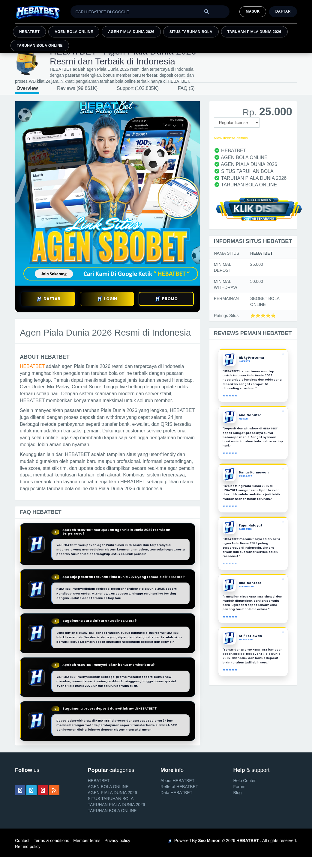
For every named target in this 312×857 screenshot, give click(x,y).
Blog (237, 792)
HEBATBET (29, 32)
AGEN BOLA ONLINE (74, 32)
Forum (239, 786)
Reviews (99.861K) (77, 88)
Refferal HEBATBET (179, 786)
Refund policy (27, 846)
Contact (22, 840)
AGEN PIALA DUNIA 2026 (131, 32)
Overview (27, 88)
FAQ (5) (186, 88)
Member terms (86, 840)
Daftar (283, 11)
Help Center (244, 780)
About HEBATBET (177, 780)
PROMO (166, 299)
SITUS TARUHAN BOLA (191, 32)
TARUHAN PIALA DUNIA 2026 (254, 32)
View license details (231, 138)
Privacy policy (117, 840)
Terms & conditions (51, 840)
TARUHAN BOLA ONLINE (40, 45)
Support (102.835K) (138, 88)
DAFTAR (48, 299)
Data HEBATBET (176, 792)
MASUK (253, 11)
